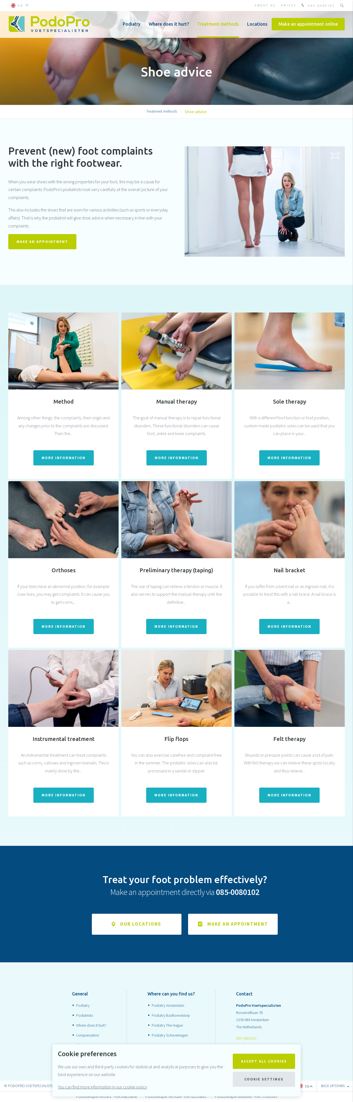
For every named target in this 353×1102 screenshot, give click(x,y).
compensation (87, 1035)
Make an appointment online (308, 24)
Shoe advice (196, 111)
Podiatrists (84, 1015)
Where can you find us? (171, 994)
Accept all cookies (264, 1061)
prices (288, 5)
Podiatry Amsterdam (168, 1005)
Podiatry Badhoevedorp (171, 1015)
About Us (265, 5)
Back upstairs (335, 1086)
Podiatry (131, 24)
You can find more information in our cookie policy (102, 1087)
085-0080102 (317, 5)
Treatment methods (218, 24)
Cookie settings (264, 1079)
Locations (257, 24)
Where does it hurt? (169, 24)
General (80, 994)
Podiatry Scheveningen (170, 1035)
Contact (244, 994)
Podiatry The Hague (167, 1025)
